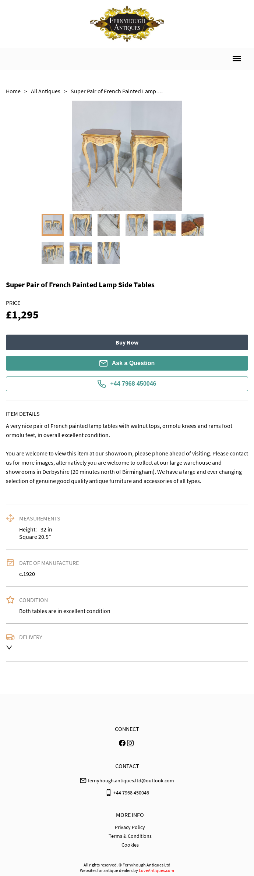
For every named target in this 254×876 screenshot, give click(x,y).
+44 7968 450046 (127, 384)
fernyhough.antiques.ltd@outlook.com (131, 780)
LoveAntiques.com (156, 870)
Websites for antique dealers (106, 870)
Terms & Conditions (130, 836)
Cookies (130, 844)
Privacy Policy (130, 827)
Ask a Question (127, 363)
